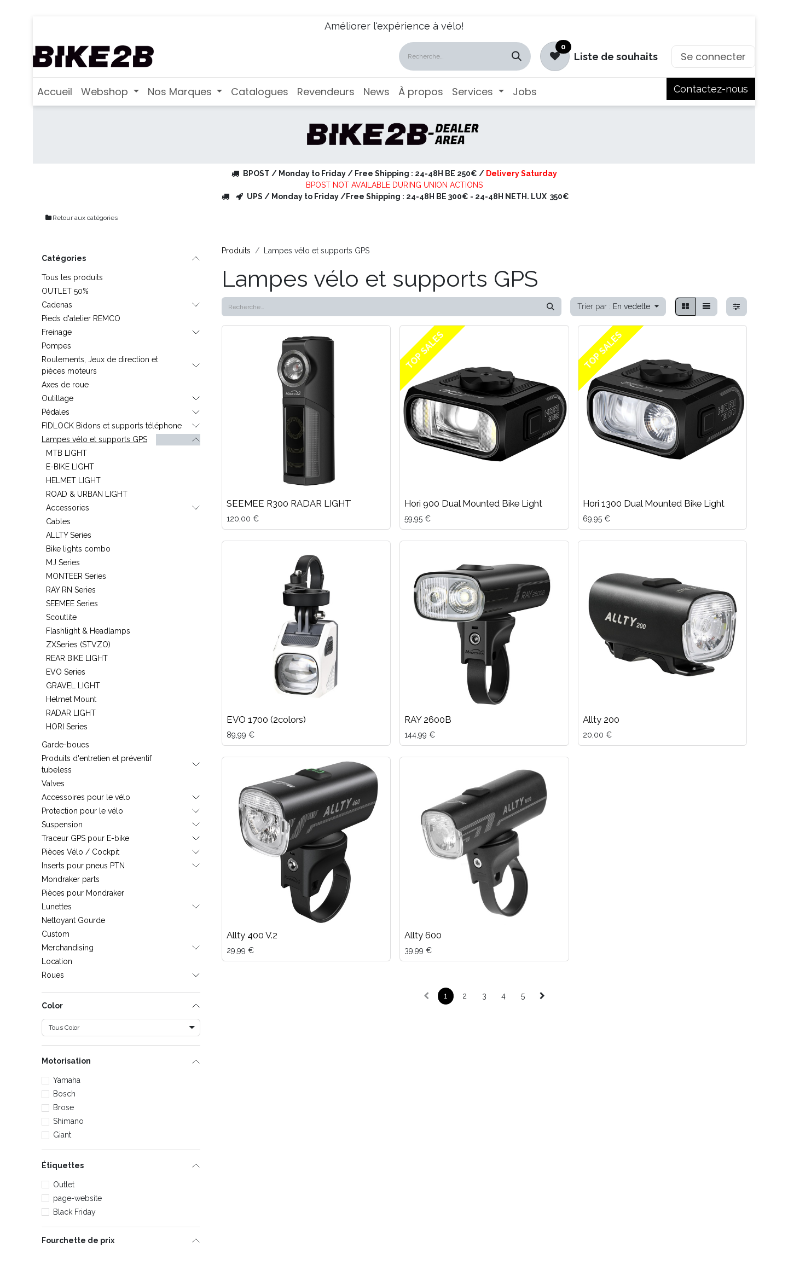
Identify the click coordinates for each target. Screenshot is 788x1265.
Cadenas (57, 304)
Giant (62, 1134)
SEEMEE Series (72, 603)
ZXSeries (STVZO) (78, 644)
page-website (77, 1198)
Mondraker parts (71, 879)
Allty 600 (423, 935)
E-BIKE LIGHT (70, 466)
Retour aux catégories (81, 218)
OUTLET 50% (65, 291)
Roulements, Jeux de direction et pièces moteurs (100, 365)
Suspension (62, 824)
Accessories (67, 507)
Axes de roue (65, 384)
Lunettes (57, 906)
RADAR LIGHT (71, 713)
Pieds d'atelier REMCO (81, 318)
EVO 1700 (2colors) (266, 719)
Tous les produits (72, 277)
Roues (53, 975)
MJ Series (63, 562)
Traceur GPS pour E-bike (85, 838)
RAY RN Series (71, 589)
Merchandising (68, 947)
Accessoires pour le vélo (86, 797)
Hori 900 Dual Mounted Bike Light (473, 503)
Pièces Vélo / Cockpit (80, 852)
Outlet (63, 1184)
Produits (236, 250)
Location (57, 961)
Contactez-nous (711, 89)
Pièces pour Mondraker (83, 893)
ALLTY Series (68, 535)
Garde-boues (65, 744)
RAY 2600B (427, 719)
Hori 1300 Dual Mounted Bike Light (654, 503)
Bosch (64, 1093)
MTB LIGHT (66, 453)
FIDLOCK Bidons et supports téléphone (112, 425)
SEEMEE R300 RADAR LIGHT (289, 503)
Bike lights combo (78, 548)
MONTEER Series (76, 576)
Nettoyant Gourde (73, 920)
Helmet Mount (71, 699)
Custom (55, 934)
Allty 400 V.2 (252, 935)
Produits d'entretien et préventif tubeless (97, 764)
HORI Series (67, 726)
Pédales (55, 412)
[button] (618, 306)
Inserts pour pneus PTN (83, 865)
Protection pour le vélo (82, 810)
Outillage (57, 398)
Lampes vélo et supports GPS (94, 439)
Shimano (68, 1121)
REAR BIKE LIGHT (77, 658)
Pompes (56, 345)
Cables (58, 521)
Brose (63, 1107)
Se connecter (713, 56)
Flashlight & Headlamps (88, 630)
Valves (53, 783)
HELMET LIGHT (73, 480)
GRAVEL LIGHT (73, 685)
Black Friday (74, 1212)
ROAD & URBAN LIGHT (87, 494)
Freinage (57, 332)
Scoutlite (61, 617)
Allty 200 (601, 719)
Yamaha (66, 1080)
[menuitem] (55, 91)
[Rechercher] (516, 56)
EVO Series (65, 672)
